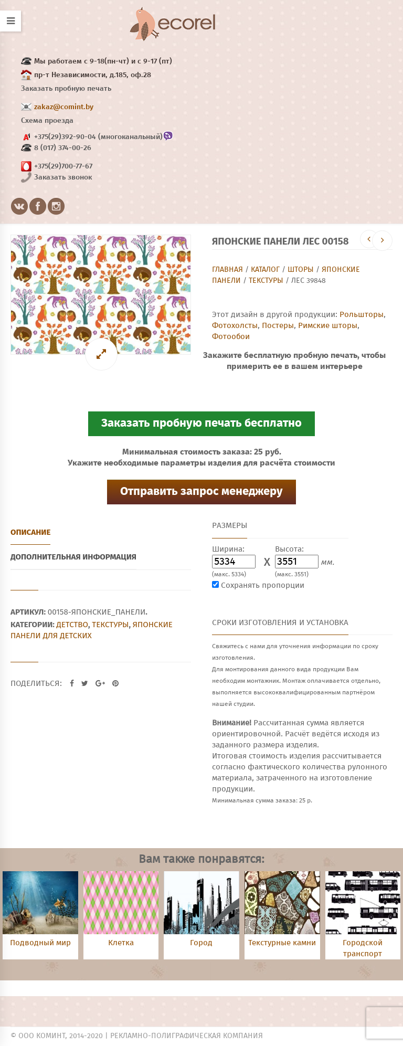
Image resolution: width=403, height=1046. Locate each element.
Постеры (278, 326)
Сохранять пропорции (262, 585)
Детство (73, 624)
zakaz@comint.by (63, 107)
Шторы (301, 269)
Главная (227, 269)
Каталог (265, 269)
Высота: (289, 549)
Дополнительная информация (73, 557)
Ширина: (228, 549)
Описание (30, 532)
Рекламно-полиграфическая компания (186, 1036)
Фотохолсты (235, 326)
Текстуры (266, 280)
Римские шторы (327, 326)
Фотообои (231, 337)
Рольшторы (362, 315)
